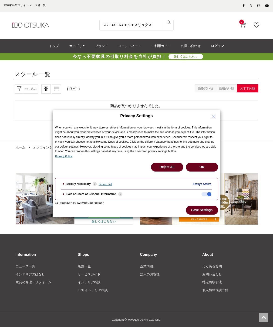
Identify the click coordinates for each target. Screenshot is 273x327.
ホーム (20, 147)
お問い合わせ (212, 274)
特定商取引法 (212, 282)
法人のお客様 (150, 274)
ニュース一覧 (25, 266)
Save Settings (202, 210)
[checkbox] (206, 194)
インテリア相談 (89, 282)
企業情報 (146, 266)
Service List (105, 184)
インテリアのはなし (30, 274)
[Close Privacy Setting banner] (214, 116)
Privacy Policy (64, 156)
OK (201, 167)
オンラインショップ (47, 147)
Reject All (167, 167)
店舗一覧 (84, 266)
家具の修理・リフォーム (33, 282)
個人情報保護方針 (215, 290)
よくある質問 (212, 266)
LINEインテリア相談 (93, 290)
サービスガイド (89, 274)
